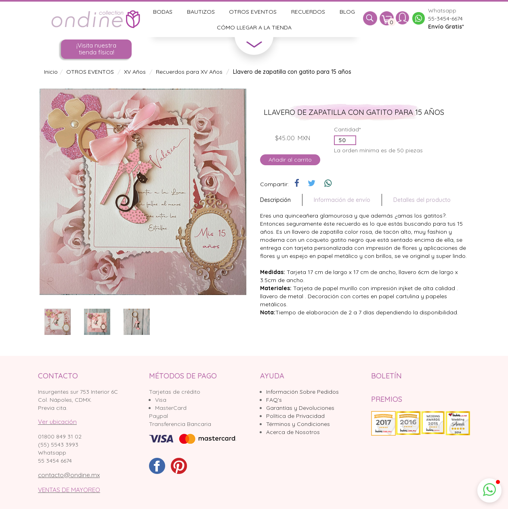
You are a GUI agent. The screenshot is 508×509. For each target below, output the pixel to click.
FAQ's (274, 399)
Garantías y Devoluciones (300, 407)
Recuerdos (308, 11)
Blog (347, 11)
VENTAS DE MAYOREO (69, 490)
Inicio (51, 71)
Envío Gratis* (446, 26)
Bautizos (201, 11)
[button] (489, 490)
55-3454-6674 (445, 18)
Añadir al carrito (290, 159)
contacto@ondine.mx (69, 475)
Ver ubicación (57, 422)
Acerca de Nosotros (293, 432)
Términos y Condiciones (298, 424)
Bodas (162, 11)
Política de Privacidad (295, 416)
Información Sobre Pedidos (302, 391)
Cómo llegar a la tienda (254, 27)
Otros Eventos (253, 11)
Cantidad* (347, 129)
